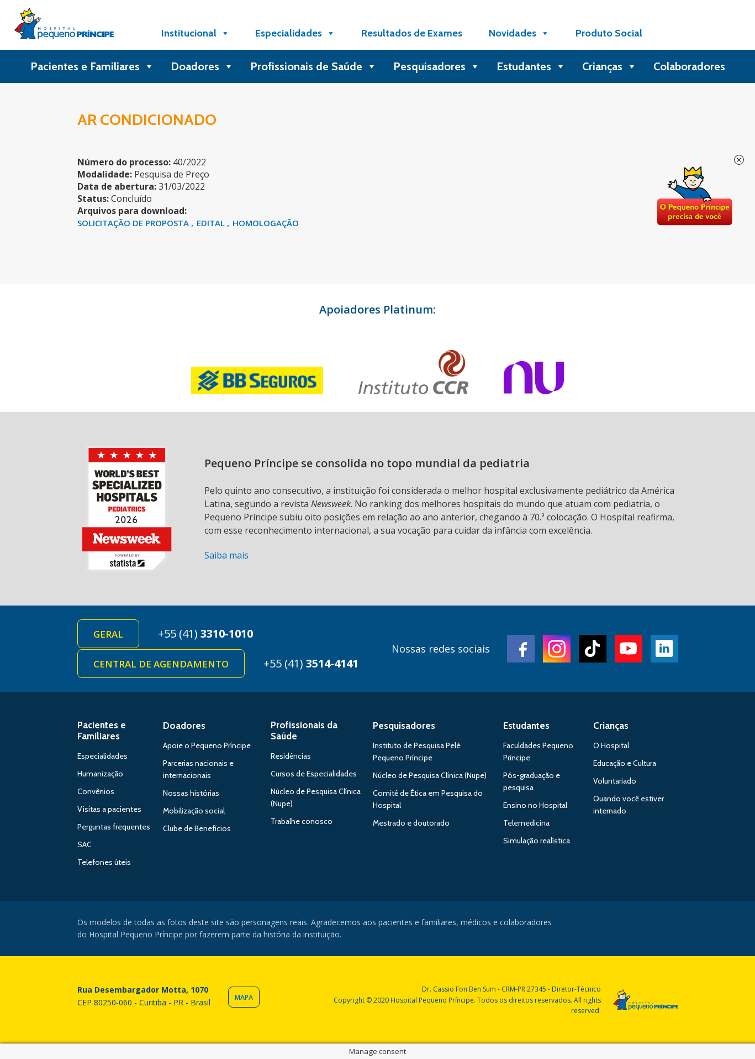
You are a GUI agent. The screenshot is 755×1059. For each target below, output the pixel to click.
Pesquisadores (436, 66)
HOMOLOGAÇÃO (266, 222)
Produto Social (609, 33)
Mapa (244, 997)
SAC (84, 844)
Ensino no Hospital (535, 805)
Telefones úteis (104, 862)
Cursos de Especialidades (314, 774)
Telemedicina (526, 823)
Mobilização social (194, 811)
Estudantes (531, 66)
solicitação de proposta (134, 222)
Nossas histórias (191, 793)
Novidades (519, 33)
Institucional (195, 33)
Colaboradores (689, 66)
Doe (694, 196)
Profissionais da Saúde (304, 730)
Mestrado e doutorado (411, 823)
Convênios (95, 791)
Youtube (628, 648)
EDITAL (212, 222)
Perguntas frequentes (113, 827)
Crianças (609, 66)
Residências (291, 756)
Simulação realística (536, 841)
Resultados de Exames (411, 33)
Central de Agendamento (161, 664)
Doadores (202, 66)
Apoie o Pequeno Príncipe (207, 745)
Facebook (521, 648)
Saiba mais (226, 555)
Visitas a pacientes (109, 809)
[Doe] (683, 33)
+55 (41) (205, 633)
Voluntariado (614, 781)
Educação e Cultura (624, 763)
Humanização (100, 774)
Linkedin (664, 648)
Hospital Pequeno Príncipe (64, 26)
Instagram (557, 648)
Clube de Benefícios (197, 828)
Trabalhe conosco (301, 821)
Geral (108, 634)
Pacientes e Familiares (92, 66)
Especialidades (295, 33)
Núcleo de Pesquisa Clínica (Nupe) (430, 775)
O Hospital (611, 745)
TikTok (592, 648)
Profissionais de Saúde (313, 66)
